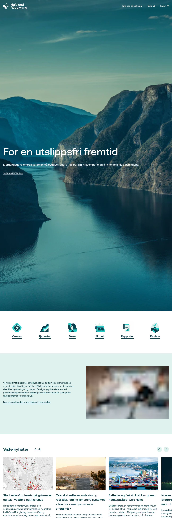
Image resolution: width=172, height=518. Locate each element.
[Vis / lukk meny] (164, 6)
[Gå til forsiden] (15, 6)
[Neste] (166, 449)
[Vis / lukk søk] (151, 6)
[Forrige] (159, 449)
